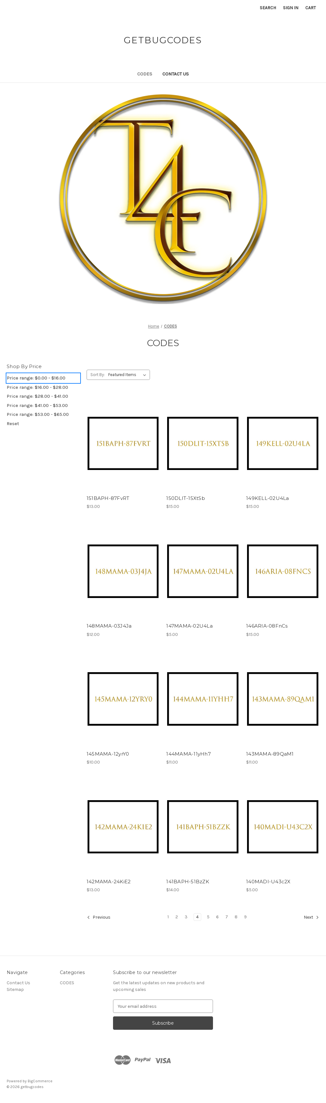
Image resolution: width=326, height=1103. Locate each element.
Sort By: (97, 374)
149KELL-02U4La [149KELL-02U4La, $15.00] (267, 498)
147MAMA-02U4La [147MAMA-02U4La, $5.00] (189, 626)
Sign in (290, 8)
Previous (98, 917)
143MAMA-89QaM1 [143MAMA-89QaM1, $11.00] (270, 754)
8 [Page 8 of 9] (236, 917)
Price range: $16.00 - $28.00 (37, 387)
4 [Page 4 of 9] (197, 917)
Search (268, 8)
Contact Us (175, 74)
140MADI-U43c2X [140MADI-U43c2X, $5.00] (268, 882)
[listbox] (128, 375)
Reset (13, 423)
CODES (144, 74)
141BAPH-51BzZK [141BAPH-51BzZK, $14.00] (187, 882)
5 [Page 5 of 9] (208, 917)
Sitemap (15, 989)
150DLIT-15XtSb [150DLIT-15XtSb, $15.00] (185, 498)
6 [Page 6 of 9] (217, 917)
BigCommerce (40, 1081)
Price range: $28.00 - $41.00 (37, 396)
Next (311, 917)
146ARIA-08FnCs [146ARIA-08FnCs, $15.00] (267, 626)
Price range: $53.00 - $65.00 (38, 414)
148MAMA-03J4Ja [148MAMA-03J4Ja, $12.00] (109, 626)
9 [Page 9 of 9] (245, 917)
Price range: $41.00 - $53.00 (37, 405)
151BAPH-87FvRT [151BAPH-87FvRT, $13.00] (108, 498)
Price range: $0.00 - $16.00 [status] (36, 378)
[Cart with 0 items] (310, 8)
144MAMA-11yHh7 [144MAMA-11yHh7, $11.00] (188, 754)
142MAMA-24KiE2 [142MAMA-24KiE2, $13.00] (109, 882)
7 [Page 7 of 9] (226, 917)
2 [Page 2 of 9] (176, 917)
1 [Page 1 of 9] (168, 917)
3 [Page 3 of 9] (186, 917)
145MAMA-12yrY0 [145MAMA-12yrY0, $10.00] (108, 754)
